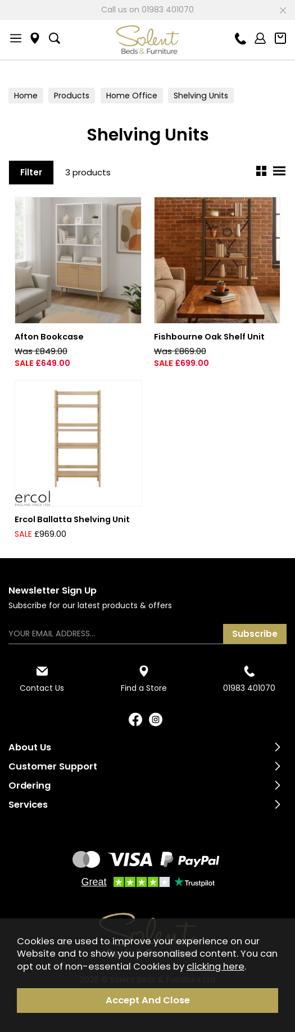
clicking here (215, 966)
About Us (29, 747)
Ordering (29, 785)
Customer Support (52, 766)
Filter (31, 172)
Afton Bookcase (49, 336)
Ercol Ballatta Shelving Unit (72, 519)
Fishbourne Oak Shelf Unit (209, 336)
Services (28, 804)
